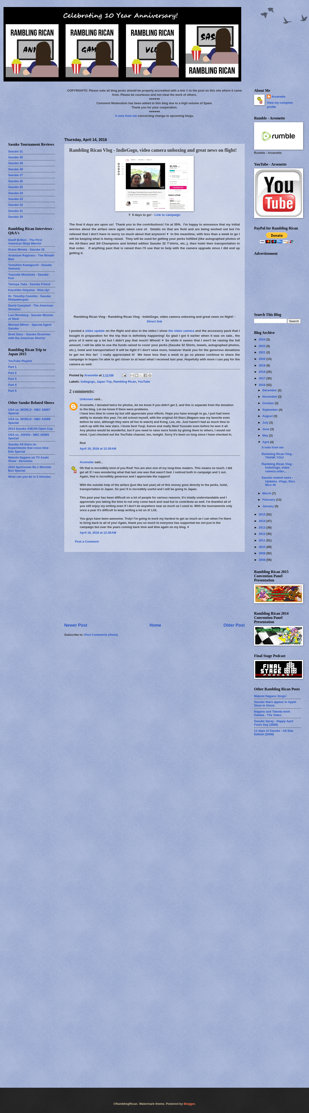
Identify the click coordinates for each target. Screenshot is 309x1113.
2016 (262, 385)
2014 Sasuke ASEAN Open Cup (30, 428)
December (270, 390)
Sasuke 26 (15, 181)
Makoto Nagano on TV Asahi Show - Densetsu (28, 459)
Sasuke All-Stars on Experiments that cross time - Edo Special (29, 448)
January (268, 506)
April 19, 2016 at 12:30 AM (98, 448)
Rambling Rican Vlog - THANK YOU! (278, 455)
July (265, 422)
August (267, 416)
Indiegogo (88, 381)
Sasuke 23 (15, 199)
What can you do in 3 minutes (29, 476)
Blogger (189, 1104)
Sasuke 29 (15, 163)
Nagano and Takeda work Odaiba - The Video (272, 713)
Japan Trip (104, 381)
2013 (262, 527)
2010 (262, 547)
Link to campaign (167, 215)
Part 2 (12, 373)
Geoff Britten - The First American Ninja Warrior (25, 241)
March (267, 493)
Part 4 (12, 385)
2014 (262, 521)
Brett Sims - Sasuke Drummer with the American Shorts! (29, 336)
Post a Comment (87, 541)
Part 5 (12, 390)
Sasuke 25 (15, 187)
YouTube (144, 381)
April (266, 442)
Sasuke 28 (15, 169)
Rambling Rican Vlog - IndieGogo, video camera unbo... (278, 467)
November (270, 396)
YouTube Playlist (20, 361)
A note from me (126, 116)
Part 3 (12, 379)
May (265, 435)
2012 (262, 534)
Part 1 (12, 367)
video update (95, 331)
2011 (262, 540)
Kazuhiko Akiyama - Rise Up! (29, 290)
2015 (262, 514)
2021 (262, 352)
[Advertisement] (31, 112)
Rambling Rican (124, 381)
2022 (262, 346)
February (269, 499)
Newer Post (75, 625)
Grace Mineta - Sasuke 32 (26, 249)
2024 (262, 339)
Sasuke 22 (15, 205)
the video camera (181, 331)
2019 (262, 365)
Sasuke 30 (15, 157)
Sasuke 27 (15, 175)
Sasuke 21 (15, 211)
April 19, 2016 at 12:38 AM (98, 532)
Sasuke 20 (15, 216)
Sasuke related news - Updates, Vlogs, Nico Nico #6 (278, 481)
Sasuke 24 (15, 193)
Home (155, 625)
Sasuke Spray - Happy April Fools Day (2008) (273, 722)
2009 (262, 553)
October (268, 403)
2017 (262, 378)
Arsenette (86, 462)
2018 (262, 371)
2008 (262, 560)
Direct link (154, 321)
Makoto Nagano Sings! (270, 696)
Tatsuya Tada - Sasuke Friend (29, 284)
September (270, 409)
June (266, 429)
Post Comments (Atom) (101, 634)
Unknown (86, 399)
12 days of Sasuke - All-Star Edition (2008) (273, 732)
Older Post (234, 625)
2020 (262, 359)
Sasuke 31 (15, 151)
